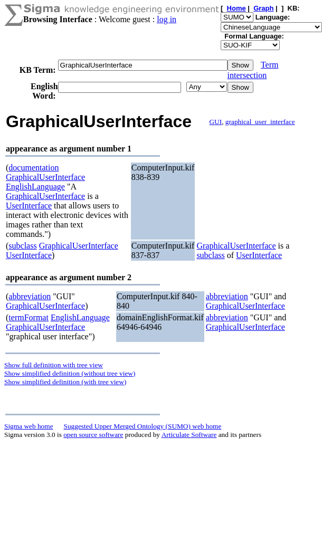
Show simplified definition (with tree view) (65, 382)
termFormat (28, 317)
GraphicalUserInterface (45, 177)
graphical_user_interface (260, 122)
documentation (33, 167)
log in (166, 19)
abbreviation (29, 296)
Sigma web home (28, 426)
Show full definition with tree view (53, 365)
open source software (93, 435)
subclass (22, 245)
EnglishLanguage (35, 186)
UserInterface (29, 205)
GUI (215, 122)
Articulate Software (189, 435)
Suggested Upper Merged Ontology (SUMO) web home (143, 426)
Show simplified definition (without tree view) (69, 373)
